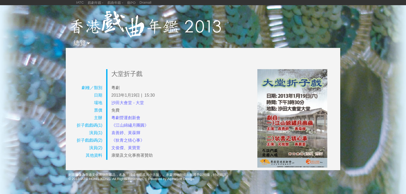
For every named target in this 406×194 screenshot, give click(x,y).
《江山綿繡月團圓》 (130, 125)
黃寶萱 (134, 148)
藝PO (131, 3)
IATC (80, 2)
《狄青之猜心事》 (127, 140)
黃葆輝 (134, 133)
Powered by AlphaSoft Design (171, 179)
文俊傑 (117, 148)
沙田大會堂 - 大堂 (127, 102)
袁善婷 (117, 133)
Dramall (145, 2)
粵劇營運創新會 (125, 118)
